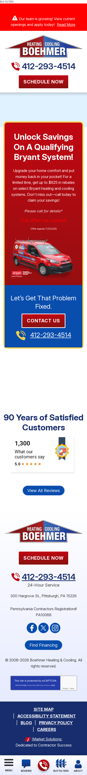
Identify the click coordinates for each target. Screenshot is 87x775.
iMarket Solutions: (47, 739)
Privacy (65, 688)
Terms (72, 688)
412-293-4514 (49, 66)
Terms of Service (45, 685)
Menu (9, 770)
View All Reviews (43, 490)
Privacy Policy (31, 685)
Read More (66, 24)
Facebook (32, 628)
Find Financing (43, 645)
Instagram (55, 628)
